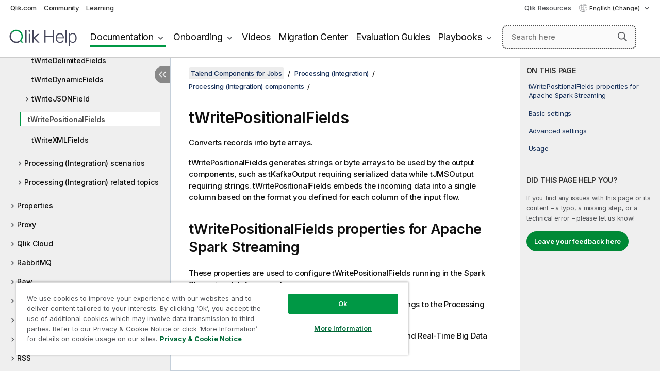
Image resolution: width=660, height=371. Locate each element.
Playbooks (460, 36)
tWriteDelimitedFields (68, 60)
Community (61, 8)
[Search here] (569, 37)
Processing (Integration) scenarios (84, 163)
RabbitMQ (34, 262)
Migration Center (313, 36)
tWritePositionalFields (66, 119)
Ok (335, 296)
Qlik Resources (547, 8)
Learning (99, 8)
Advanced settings (558, 131)
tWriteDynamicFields (67, 79)
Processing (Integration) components (246, 86)
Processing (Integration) (331, 73)
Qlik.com (23, 8)
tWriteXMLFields (59, 140)
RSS (23, 357)
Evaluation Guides (393, 36)
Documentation (122, 36)
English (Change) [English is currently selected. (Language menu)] (615, 8)
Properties (35, 205)
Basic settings (550, 113)
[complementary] (590, 214)
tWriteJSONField (60, 98)
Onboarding (198, 36)
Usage (539, 148)
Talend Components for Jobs (236, 73)
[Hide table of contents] (162, 74)
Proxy (26, 224)
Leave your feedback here (577, 241)
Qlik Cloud (35, 243)
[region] (207, 314)
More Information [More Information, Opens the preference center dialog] (335, 320)
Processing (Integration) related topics (91, 182)
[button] (622, 36)
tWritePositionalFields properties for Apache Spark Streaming (584, 90)
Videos (256, 36)
